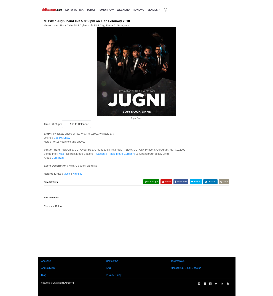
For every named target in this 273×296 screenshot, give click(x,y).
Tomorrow (106, 9)
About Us (46, 261)
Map (61, 153)
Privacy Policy (113, 275)
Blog (43, 275)
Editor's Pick (74, 9)
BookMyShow (62, 137)
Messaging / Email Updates (186, 267)
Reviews (138, 9)
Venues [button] (154, 9)
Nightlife (77, 173)
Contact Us (112, 261)
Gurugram (58, 157)
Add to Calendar (76, 124)
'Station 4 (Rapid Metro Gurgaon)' (115, 153)
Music (66, 173)
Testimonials (177, 261)
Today (91, 9)
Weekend (123, 9)
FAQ (108, 267)
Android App (48, 267)
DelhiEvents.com (66, 283)
